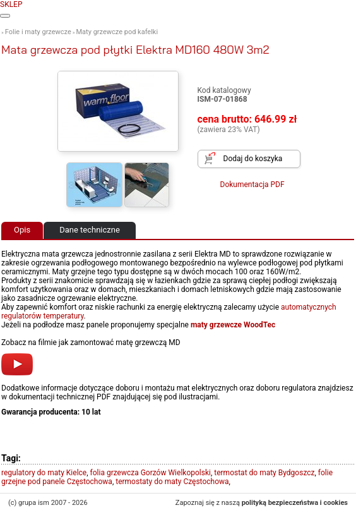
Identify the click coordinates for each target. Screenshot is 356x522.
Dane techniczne (89, 229)
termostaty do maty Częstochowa (172, 481)
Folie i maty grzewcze (38, 32)
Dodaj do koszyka (253, 158)
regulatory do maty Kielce (43, 472)
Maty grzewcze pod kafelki (117, 32)
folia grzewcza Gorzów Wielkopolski (150, 472)
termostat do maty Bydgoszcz (264, 472)
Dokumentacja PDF (252, 184)
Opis (22, 229)
